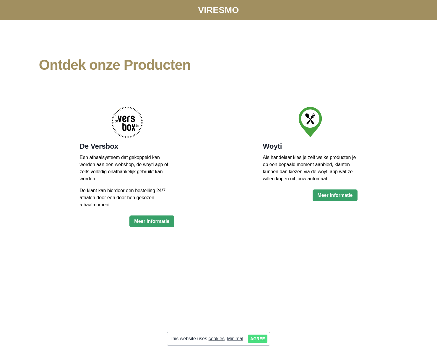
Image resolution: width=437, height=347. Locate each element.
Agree (257, 338)
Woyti (272, 146)
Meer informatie (151, 221)
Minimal (235, 338)
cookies (217, 338)
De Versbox (99, 146)
